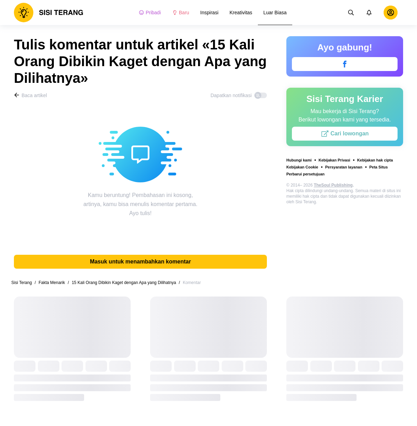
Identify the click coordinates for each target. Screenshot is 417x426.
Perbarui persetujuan (305, 174)
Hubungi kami (299, 160)
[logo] (48, 12)
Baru (180, 12)
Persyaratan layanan (343, 167)
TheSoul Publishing (333, 185)
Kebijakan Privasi (334, 160)
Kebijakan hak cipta (375, 160)
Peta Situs (378, 167)
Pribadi (150, 12)
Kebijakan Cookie (302, 167)
